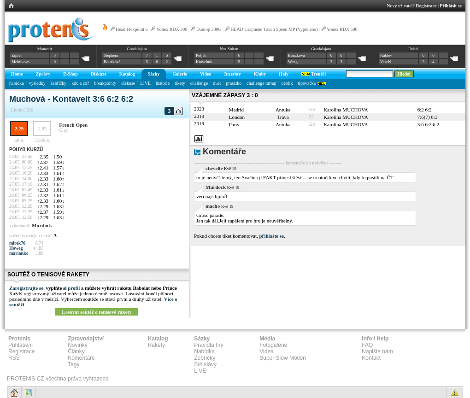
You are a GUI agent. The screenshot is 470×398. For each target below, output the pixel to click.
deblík (287, 83)
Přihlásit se (451, 5)
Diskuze (98, 73)
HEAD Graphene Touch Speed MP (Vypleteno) (274, 29)
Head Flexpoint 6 (131, 29)
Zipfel (17, 55)
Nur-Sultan (229, 49)
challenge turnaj (261, 83)
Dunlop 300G (209, 29)
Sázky (154, 73)
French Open (73, 125)
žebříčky (58, 83)
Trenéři (313, 73)
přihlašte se (271, 236)
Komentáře (81, 358)
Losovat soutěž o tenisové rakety (97, 312)
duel (217, 83)
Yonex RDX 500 (342, 29)
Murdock (42, 225)
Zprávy (43, 73)
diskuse (128, 83)
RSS (14, 358)
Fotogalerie (273, 345)
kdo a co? (80, 83)
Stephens (111, 55)
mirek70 (17, 243)
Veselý (385, 61)
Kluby (260, 73)
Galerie (179, 73)
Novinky (78, 345)
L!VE (145, 83)
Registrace (426, 5)
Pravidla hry (208, 345)
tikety (180, 83)
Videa (266, 351)
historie (163, 83)
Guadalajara (137, 49)
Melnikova (20, 61)
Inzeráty (232, 73)
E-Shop (70, 73)
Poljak (201, 55)
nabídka (16, 83)
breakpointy (105, 83)
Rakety (156, 345)
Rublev (386, 55)
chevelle (214, 168)
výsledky (37, 83)
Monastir (45, 49)
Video (206, 73)
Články (76, 351)
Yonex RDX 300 (172, 29)
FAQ (367, 345)
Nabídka (204, 351)
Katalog (127, 73)
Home (17, 73)
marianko (19, 253)
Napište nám (377, 351)
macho (213, 206)
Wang (293, 61)
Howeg (16, 248)
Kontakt (371, 358)
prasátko (233, 83)
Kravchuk (204, 61)
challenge (199, 83)
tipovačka (311, 83)
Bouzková (112, 61)
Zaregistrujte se (26, 288)
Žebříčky (204, 358)
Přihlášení (20, 345)
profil (74, 288)
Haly (283, 73)
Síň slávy (205, 364)
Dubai (413, 49)
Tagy (73, 364)
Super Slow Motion (282, 358)
